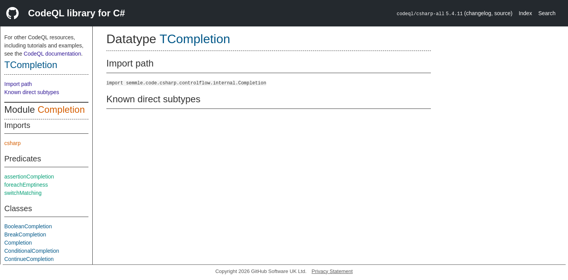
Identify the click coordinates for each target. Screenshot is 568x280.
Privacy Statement (332, 271)
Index (525, 13)
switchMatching (23, 193)
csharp (12, 143)
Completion (61, 109)
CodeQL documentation (52, 54)
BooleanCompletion (28, 226)
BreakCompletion (25, 234)
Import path (18, 84)
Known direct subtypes (31, 92)
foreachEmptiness (26, 185)
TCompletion (30, 65)
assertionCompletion (29, 176)
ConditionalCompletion (31, 251)
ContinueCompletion (29, 259)
